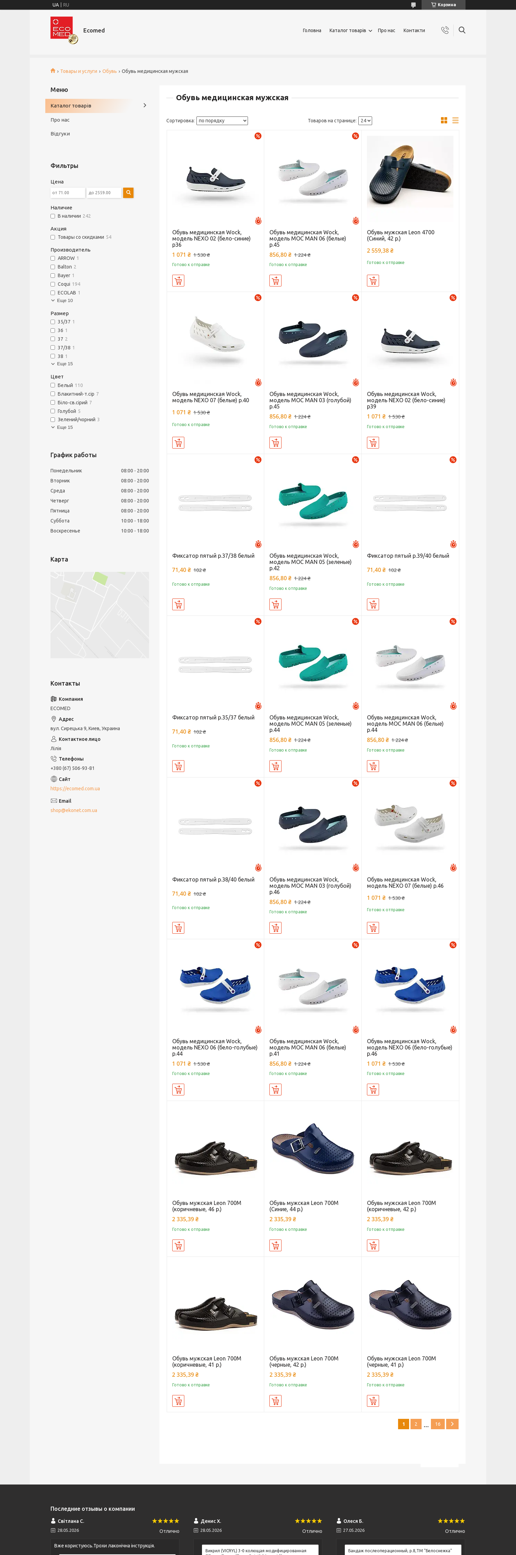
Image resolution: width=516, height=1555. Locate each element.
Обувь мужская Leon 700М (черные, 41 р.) (401, 1361)
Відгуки (60, 133)
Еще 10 (65, 300)
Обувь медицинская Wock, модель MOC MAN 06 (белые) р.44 (405, 723)
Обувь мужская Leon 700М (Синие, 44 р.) (304, 1206)
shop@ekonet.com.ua (73, 810)
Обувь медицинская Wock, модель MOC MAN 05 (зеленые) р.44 (310, 723)
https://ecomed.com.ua (75, 788)
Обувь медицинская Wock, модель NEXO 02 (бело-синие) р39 (406, 400)
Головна (312, 30)
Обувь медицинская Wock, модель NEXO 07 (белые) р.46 (405, 882)
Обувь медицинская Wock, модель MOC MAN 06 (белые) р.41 (307, 1047)
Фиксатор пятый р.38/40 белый (213, 879)
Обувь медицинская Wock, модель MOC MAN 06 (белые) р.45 (307, 238)
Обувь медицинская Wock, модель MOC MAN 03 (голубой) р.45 (310, 400)
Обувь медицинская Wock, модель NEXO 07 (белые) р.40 (210, 397)
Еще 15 (65, 363)
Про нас (386, 30)
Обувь (109, 71)
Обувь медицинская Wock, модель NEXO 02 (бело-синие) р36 (211, 238)
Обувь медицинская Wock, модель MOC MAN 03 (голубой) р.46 (310, 885)
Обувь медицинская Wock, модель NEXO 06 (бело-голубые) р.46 (409, 1047)
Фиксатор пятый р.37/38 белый (213, 556)
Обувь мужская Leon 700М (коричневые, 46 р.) (206, 1206)
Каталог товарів (348, 30)
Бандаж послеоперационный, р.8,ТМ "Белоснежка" (400, 1550)
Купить (178, 280)
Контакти (414, 30)
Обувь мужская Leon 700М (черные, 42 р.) (304, 1361)
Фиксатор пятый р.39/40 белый (408, 556)
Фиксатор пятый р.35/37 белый (213, 717)
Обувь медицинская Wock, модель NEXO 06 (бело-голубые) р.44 (215, 1047)
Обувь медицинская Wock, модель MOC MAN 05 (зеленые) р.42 (310, 562)
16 (438, 1424)
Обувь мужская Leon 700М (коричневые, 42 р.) (401, 1206)
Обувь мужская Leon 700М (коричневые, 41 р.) (206, 1361)
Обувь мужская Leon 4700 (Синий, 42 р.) (400, 235)
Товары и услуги (78, 71)
